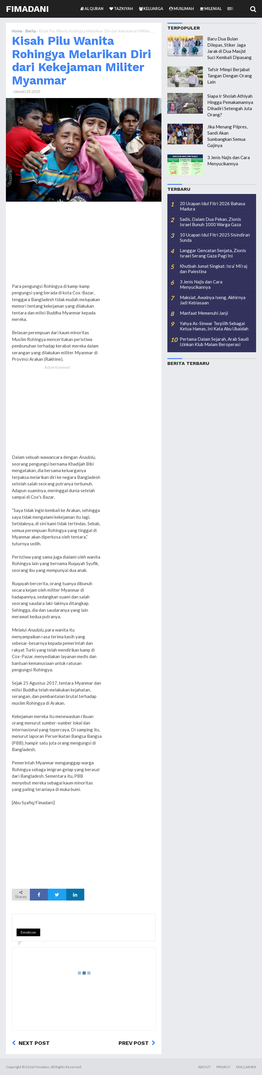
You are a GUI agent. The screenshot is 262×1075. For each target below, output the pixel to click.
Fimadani (27, 9)
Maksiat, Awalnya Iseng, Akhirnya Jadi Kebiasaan (212, 300)
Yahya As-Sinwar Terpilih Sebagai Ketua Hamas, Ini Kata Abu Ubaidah (214, 326)
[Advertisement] (132, 296)
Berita (30, 31)
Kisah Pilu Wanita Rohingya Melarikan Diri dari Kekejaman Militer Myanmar (81, 60)
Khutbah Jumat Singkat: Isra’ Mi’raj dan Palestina (213, 268)
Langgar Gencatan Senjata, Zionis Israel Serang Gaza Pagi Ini (213, 253)
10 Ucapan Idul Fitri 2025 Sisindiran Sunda (215, 237)
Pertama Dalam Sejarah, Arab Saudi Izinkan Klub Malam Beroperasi (214, 341)
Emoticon (28, 932)
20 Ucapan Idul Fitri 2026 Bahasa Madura (212, 206)
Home (17, 31)
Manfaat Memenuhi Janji (204, 313)
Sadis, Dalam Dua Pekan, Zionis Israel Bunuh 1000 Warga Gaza (210, 221)
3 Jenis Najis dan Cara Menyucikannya (201, 284)
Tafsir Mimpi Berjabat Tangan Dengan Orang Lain (229, 75)
